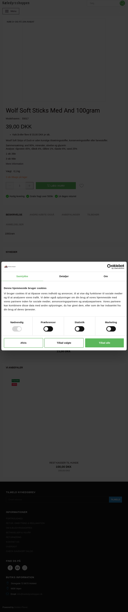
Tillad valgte (64, 342)
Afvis (23, 342)
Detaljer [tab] (64, 276)
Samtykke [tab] (22, 276)
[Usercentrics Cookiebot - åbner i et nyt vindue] (109, 266)
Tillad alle (104, 342)
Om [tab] (106, 276)
